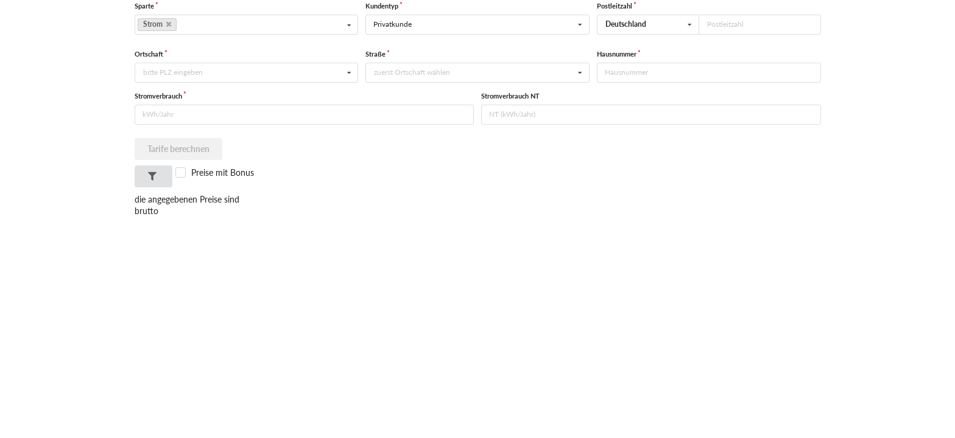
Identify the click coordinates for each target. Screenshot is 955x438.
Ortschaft (149, 54)
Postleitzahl (614, 6)
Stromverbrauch (158, 96)
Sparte (144, 6)
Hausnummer (616, 54)
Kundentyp (381, 6)
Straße (375, 54)
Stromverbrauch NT (510, 96)
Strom (157, 24)
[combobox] (648, 25)
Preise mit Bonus (222, 172)
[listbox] (247, 25)
